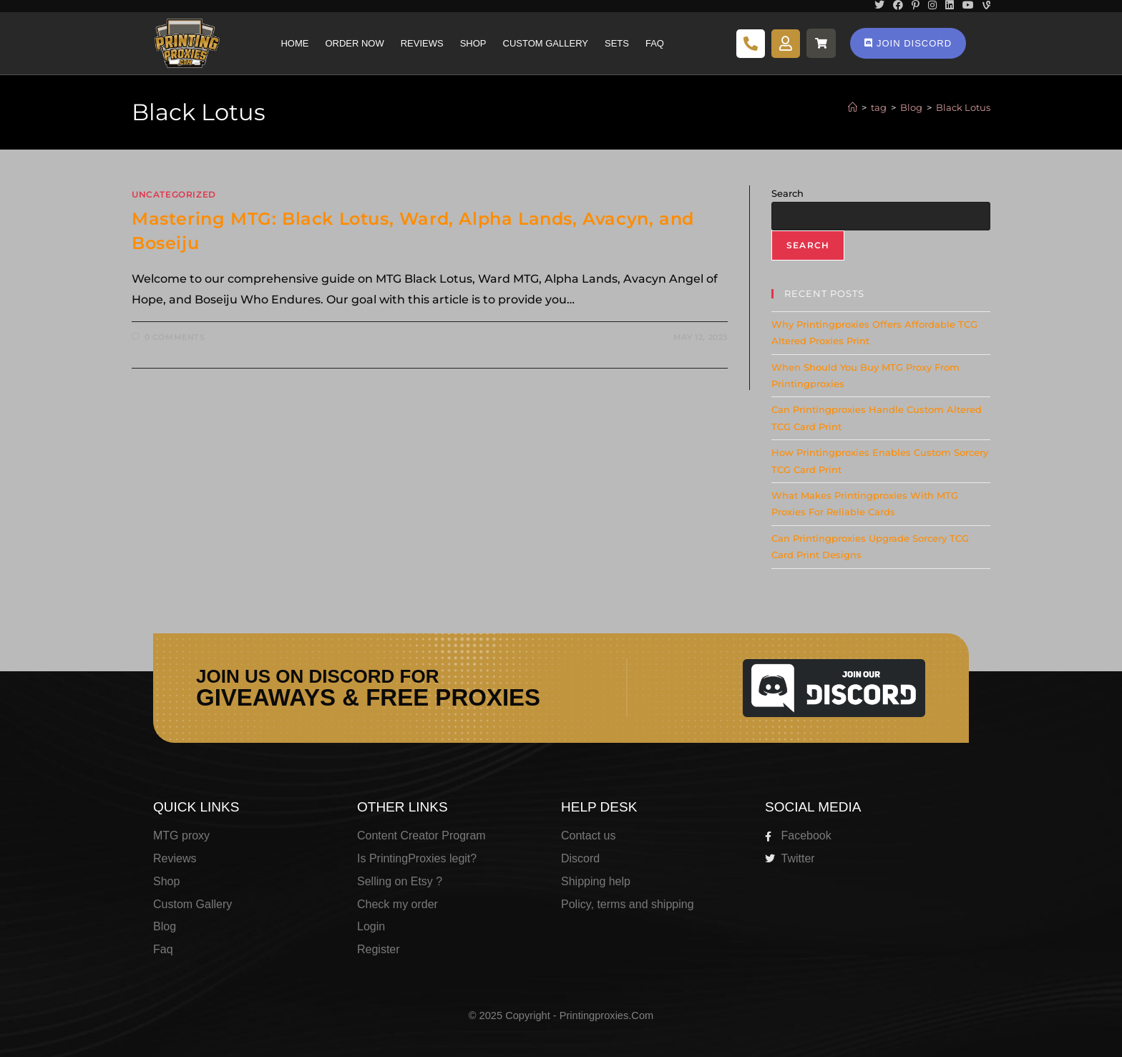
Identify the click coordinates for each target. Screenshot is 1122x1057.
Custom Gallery (545, 43)
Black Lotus (963, 107)
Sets (617, 43)
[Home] (852, 107)
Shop (473, 43)
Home (294, 43)
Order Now (354, 43)
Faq (654, 43)
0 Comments (175, 337)
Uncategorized (174, 194)
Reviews (422, 43)
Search (787, 193)
